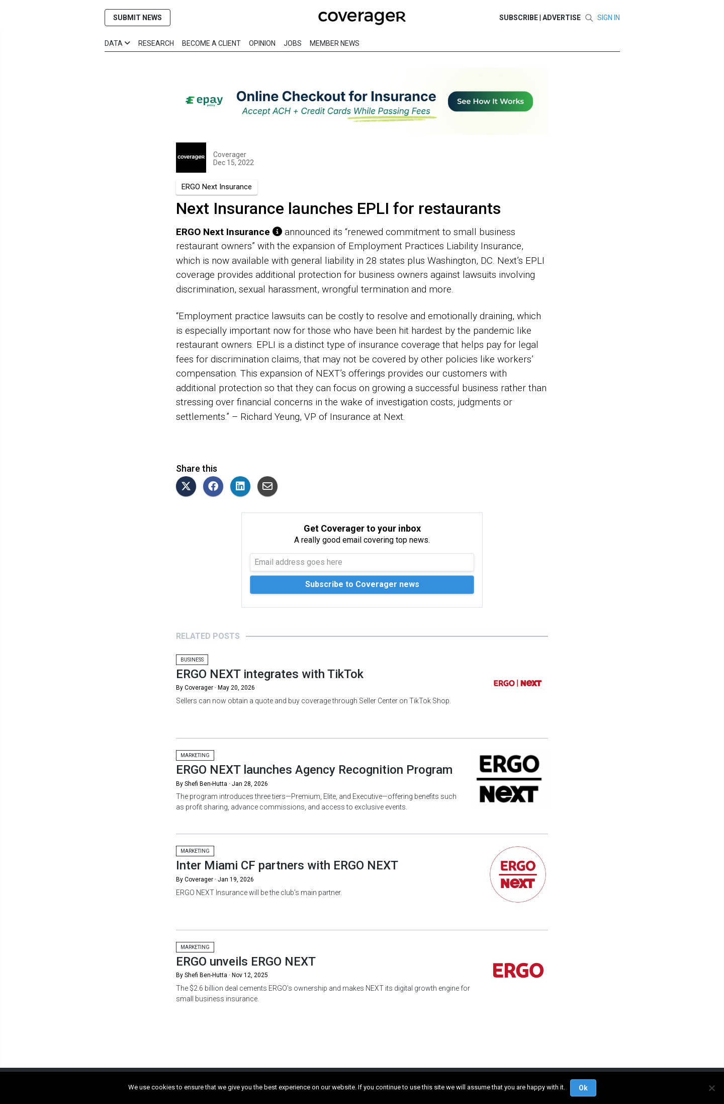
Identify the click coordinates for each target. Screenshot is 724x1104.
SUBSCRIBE (518, 18)
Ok (583, 1088)
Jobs (293, 43)
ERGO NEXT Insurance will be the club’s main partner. (259, 893)
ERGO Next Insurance (217, 186)
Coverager (229, 155)
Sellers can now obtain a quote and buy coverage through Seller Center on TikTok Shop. (313, 701)
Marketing (195, 755)
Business (192, 660)
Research (156, 43)
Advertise (561, 18)
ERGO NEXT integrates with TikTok (270, 674)
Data (117, 43)
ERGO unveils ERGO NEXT (246, 961)
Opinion (262, 43)
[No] (711, 1088)
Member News (334, 43)
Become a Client (211, 43)
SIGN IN (608, 18)
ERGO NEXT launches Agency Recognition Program (314, 770)
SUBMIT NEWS (137, 18)
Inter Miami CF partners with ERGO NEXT (287, 865)
